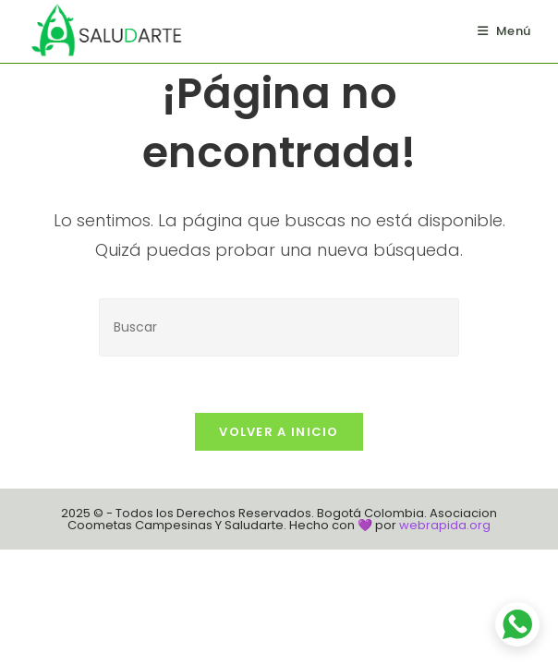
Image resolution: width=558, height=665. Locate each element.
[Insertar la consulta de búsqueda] (279, 327)
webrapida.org (445, 525)
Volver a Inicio (279, 432)
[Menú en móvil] (504, 31)
